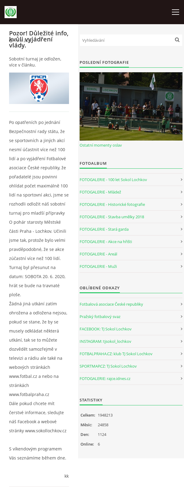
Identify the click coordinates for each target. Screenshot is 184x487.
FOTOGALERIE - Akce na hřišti (106, 241)
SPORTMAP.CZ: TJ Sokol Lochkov (108, 366)
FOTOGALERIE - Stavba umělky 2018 (112, 216)
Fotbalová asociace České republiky (111, 304)
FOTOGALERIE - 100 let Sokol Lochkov (113, 179)
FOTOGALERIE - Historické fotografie (112, 204)
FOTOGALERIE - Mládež (100, 192)
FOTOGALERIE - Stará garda (104, 229)
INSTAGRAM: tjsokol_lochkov (105, 341)
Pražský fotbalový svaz (100, 316)
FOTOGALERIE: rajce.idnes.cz (105, 378)
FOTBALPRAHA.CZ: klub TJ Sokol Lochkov (116, 353)
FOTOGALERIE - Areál (98, 254)
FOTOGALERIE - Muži (98, 266)
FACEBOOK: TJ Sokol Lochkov (106, 329)
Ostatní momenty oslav (101, 145)
